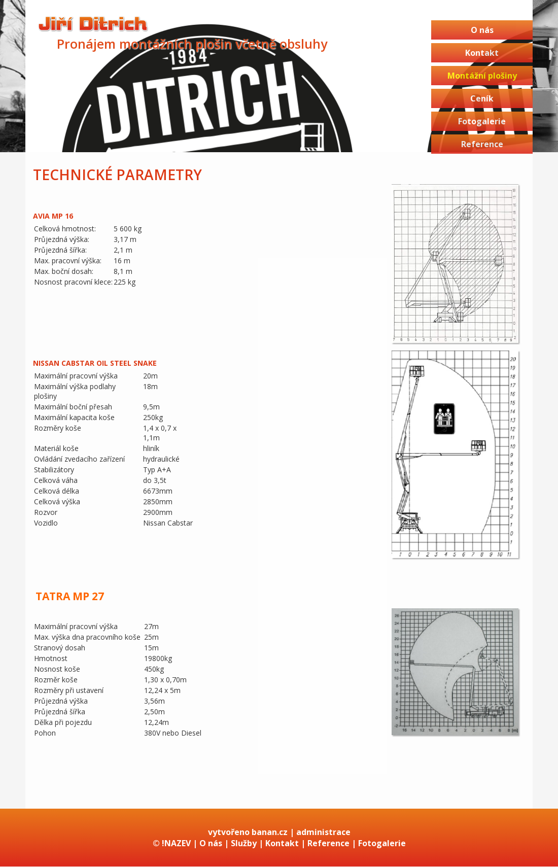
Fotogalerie (482, 121)
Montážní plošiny (482, 75)
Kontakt (482, 52)
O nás (482, 30)
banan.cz (270, 832)
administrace (323, 832)
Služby (244, 843)
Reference (482, 144)
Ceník (482, 98)
